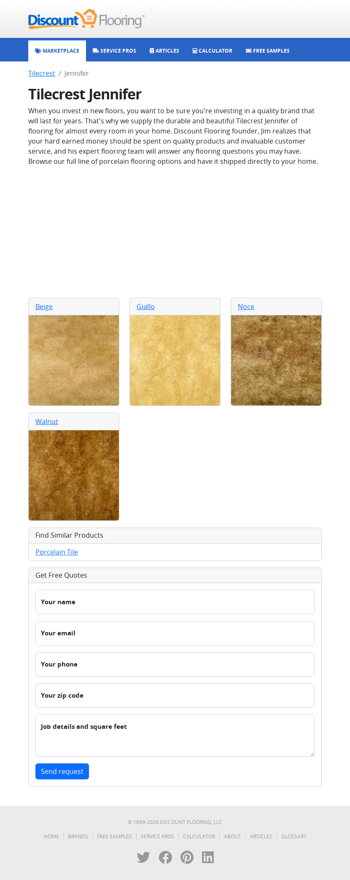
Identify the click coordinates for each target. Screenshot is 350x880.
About (232, 836)
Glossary (294, 836)
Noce (246, 306)
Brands (78, 836)
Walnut (46, 421)
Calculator (199, 836)
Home (51, 836)
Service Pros (157, 836)
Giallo (146, 306)
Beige (44, 306)
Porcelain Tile (56, 552)
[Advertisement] (175, 232)
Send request (62, 771)
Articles (261, 836)
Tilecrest (41, 73)
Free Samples (114, 836)
